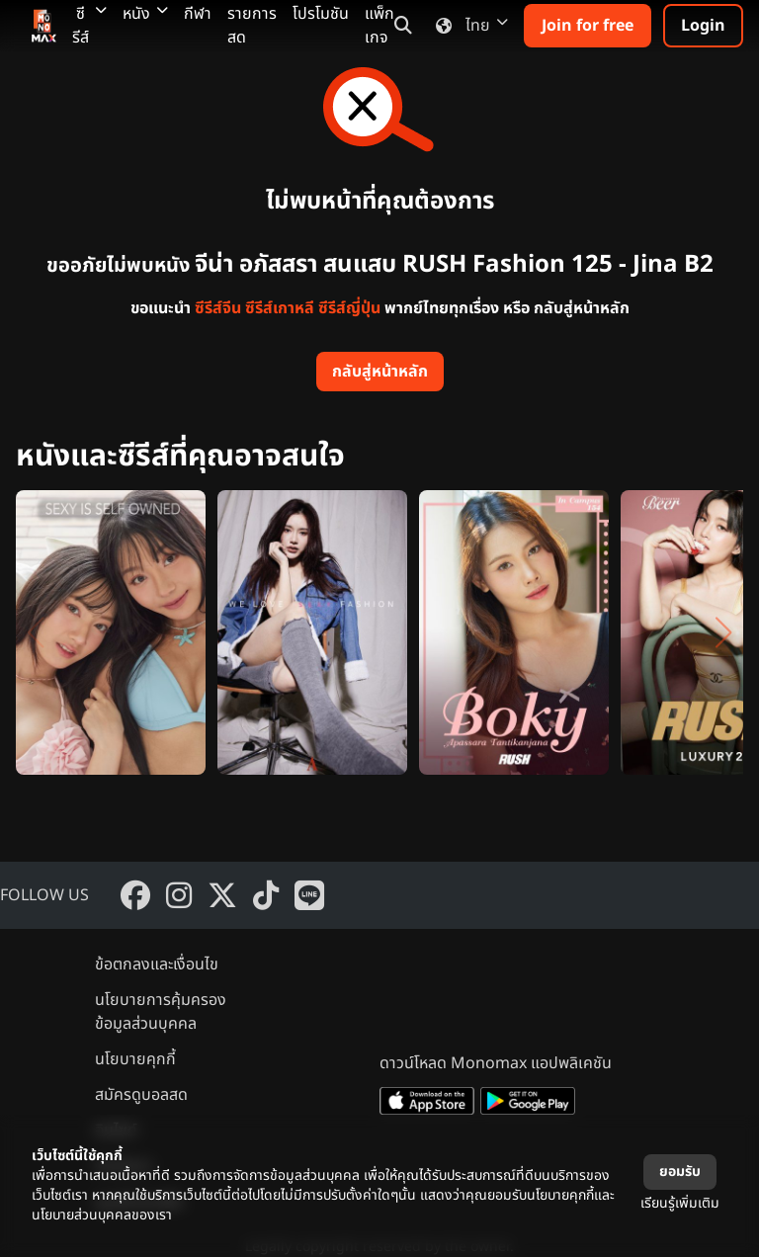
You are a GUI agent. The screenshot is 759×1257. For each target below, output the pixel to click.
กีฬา (197, 14)
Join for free (587, 26)
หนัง (145, 14)
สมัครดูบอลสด (141, 1095)
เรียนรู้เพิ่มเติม (679, 1203)
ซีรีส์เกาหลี (279, 308)
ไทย (468, 26)
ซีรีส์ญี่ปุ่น (349, 308)
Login (703, 26)
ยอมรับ (680, 1171)
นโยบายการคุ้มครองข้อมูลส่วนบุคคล (160, 1012)
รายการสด (252, 25)
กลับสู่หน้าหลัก (380, 371)
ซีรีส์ (89, 25)
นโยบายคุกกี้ (135, 1059)
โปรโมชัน (321, 14)
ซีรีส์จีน (218, 308)
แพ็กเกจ (379, 25)
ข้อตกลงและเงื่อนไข (156, 964)
